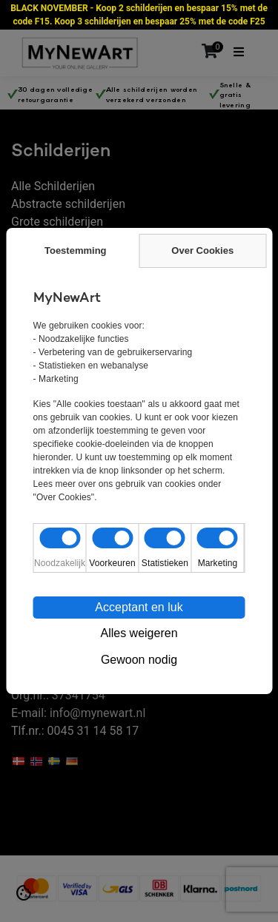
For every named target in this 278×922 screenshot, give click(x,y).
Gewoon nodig (139, 659)
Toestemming (75, 250)
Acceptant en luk (138, 607)
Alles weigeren (138, 633)
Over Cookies (202, 250)
